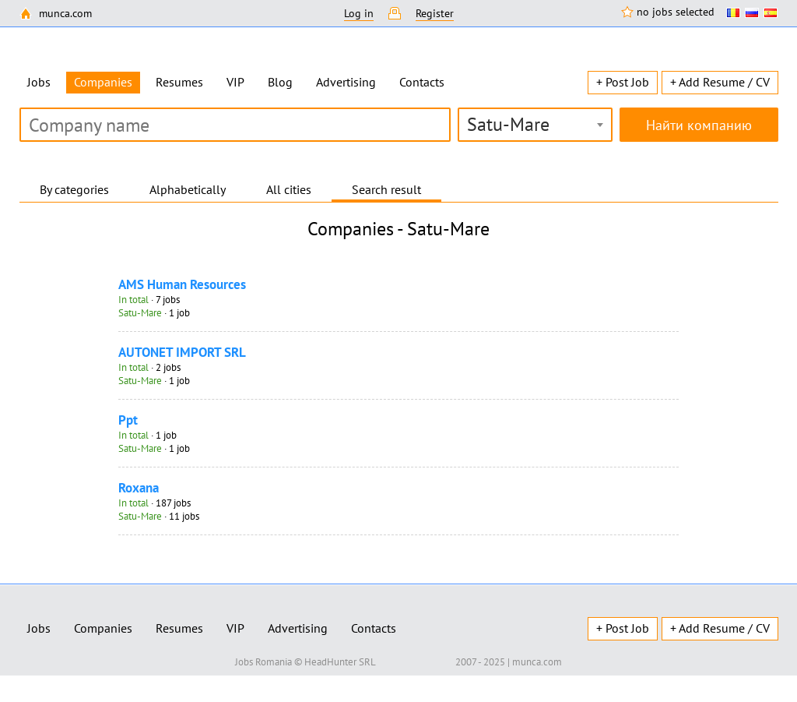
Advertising (346, 82)
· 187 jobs (154, 503)
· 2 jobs (149, 367)
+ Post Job (622, 82)
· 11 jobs (158, 516)
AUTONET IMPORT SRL (182, 352)
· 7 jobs (149, 299)
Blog (280, 82)
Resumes (179, 82)
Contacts (421, 82)
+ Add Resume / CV (720, 82)
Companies (103, 628)
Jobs (39, 82)
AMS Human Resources (182, 284)
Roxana (138, 487)
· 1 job (154, 312)
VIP (235, 82)
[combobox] (535, 125)
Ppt (128, 420)
